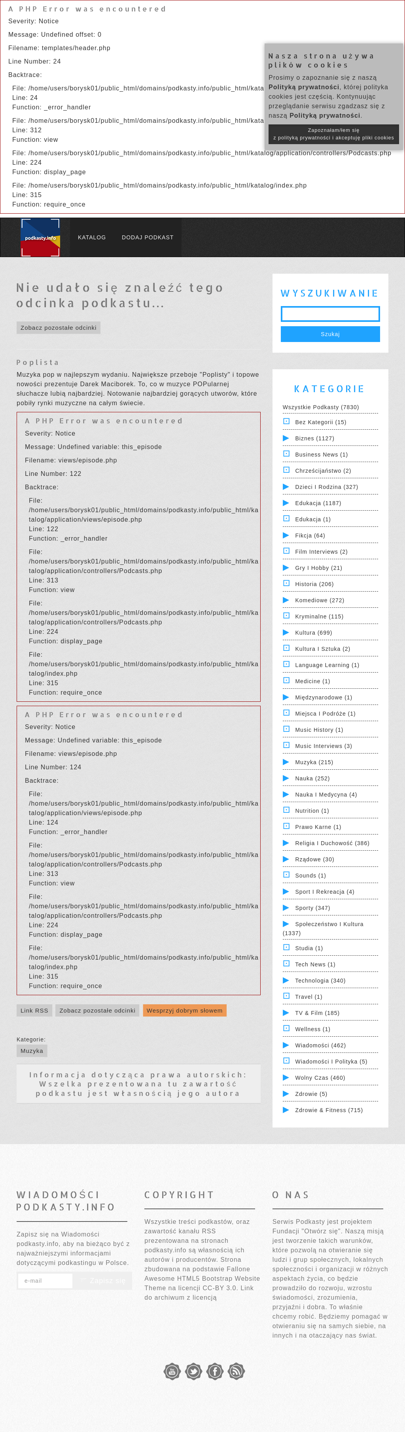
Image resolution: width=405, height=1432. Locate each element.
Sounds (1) (310, 875)
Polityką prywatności (304, 87)
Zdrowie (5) (311, 1094)
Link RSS (35, 1010)
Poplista (38, 361)
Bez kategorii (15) (320, 422)
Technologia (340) (320, 980)
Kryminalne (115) (319, 616)
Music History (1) (319, 730)
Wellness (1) (313, 1029)
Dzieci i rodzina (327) (326, 487)
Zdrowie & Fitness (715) (329, 1110)
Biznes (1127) (314, 438)
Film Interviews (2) (321, 552)
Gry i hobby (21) (318, 568)
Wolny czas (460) (320, 1078)
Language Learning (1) (327, 665)
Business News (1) (321, 454)
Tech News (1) (315, 964)
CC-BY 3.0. (220, 1288)
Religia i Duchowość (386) (332, 843)
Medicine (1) (312, 681)
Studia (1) (309, 948)
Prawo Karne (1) (318, 827)
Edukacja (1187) (318, 503)
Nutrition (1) (312, 811)
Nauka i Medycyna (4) (326, 794)
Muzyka (32, 1050)
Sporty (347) (312, 908)
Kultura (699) (313, 633)
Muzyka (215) (314, 762)
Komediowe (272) (319, 600)
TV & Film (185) (317, 1013)
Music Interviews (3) (323, 746)
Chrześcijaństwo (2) (323, 471)
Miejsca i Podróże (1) (325, 713)
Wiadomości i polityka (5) (331, 1061)
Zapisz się (102, 1281)
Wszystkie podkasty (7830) (321, 407)
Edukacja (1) (313, 519)
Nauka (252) (312, 778)
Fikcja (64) (310, 535)
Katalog (92, 237)
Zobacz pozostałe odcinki (59, 327)
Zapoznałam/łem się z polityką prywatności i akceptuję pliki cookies (333, 134)
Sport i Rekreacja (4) (324, 892)
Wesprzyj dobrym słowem (185, 1010)
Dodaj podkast (148, 237)
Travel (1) (308, 997)
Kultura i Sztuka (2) (322, 649)
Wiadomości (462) (320, 1045)
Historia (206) (314, 584)
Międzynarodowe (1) (323, 697)
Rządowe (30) (314, 859)
